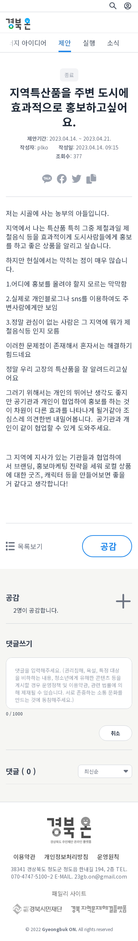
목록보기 (24, 546)
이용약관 (24, 856)
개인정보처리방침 (66, 856)
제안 (65, 42)
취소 (115, 733)
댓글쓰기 (19, 643)
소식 (113, 42)
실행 (89, 42)
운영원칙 (108, 856)
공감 (108, 546)
